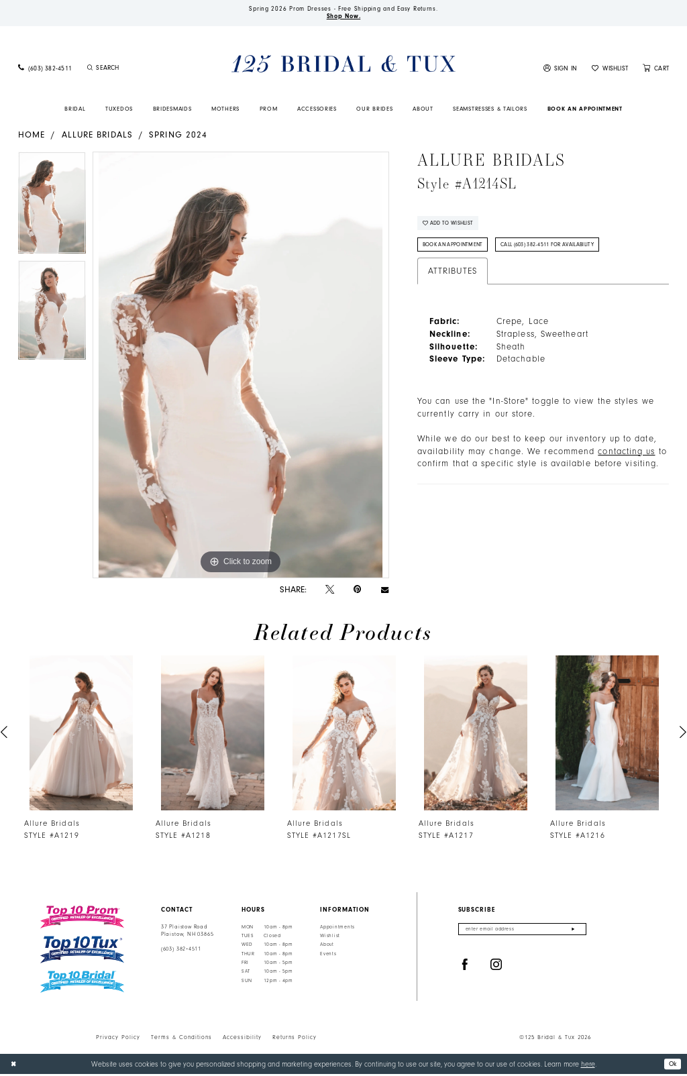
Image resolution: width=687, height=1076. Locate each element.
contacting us (626, 457)
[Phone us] (45, 70)
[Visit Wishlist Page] (609, 70)
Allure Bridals (97, 136)
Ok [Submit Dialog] (671, 1065)
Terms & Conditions (181, 1039)
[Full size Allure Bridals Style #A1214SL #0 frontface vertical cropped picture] (240, 367)
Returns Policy (294, 1039)
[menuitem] (45, 70)
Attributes (452, 277)
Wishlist (330, 937)
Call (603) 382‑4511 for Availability (564, 250)
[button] (560, 70)
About (327, 946)
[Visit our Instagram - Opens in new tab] (496, 968)
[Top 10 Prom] (82, 918)
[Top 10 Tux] (82, 951)
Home (31, 136)
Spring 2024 (178, 136)
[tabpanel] (52, 208)
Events (328, 956)
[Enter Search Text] (138, 70)
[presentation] (81, 734)
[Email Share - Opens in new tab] (384, 591)
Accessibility (242, 1039)
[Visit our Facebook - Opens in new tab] (465, 968)
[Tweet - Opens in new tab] (330, 591)
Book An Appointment (457, 250)
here (588, 1065)
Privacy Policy (118, 1039)
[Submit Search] (90, 70)
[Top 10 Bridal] (82, 984)
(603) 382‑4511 (181, 951)
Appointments (337, 928)
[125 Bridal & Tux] (343, 65)
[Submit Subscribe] (573, 931)
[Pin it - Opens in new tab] (357, 591)
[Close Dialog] (14, 1066)
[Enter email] (522, 931)
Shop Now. (343, 18)
